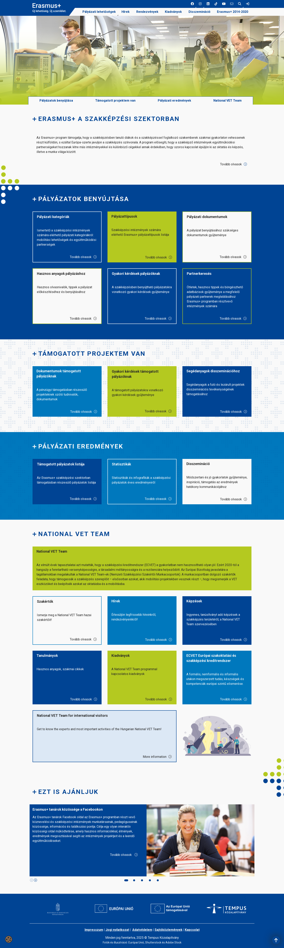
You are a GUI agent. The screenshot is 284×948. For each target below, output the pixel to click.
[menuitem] (99, 12)
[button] (192, 4)
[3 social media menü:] (208, 4)
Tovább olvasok (233, 172)
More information (157, 765)
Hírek (125, 12)
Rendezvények (147, 12)
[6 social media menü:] (232, 4)
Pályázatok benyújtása (56, 108)
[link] (247, 4)
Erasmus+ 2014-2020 (232, 12)
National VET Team (227, 108)
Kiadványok (173, 12)
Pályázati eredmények (174, 108)
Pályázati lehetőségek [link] (99, 12)
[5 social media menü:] (224, 4)
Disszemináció (199, 12)
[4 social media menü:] (216, 4)
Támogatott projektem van (115, 108)
